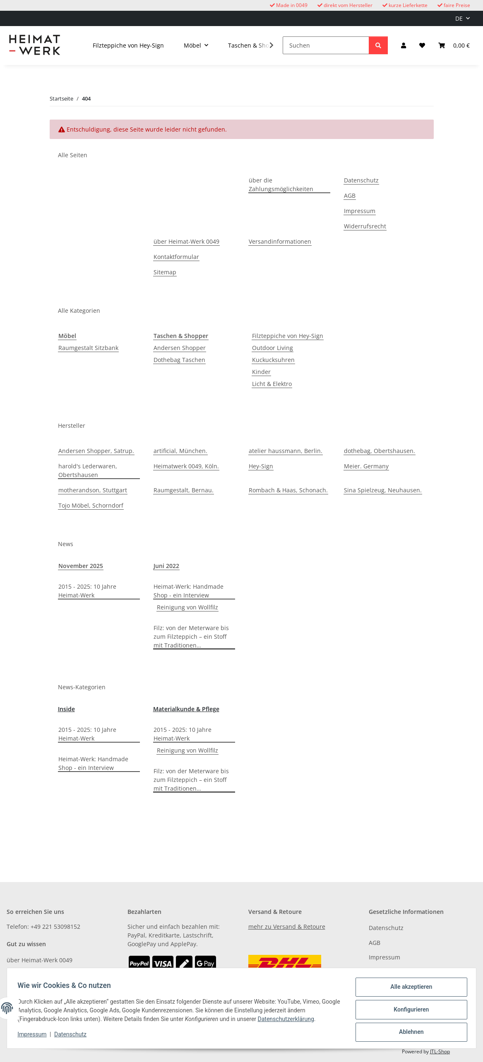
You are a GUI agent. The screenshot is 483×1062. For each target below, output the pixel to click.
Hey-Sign (261, 466)
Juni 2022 (166, 566)
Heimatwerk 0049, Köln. (186, 466)
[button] (403, 45)
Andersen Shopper (180, 348)
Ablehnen (408, 1032)
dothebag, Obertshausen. (379, 451)
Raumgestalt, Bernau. (184, 490)
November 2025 (80, 566)
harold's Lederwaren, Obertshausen (87, 470)
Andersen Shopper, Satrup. (96, 451)
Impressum (34, 1036)
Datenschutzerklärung (288, 1021)
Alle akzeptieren (408, 989)
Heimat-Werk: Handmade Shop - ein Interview (188, 591)
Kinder (261, 372)
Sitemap (165, 272)
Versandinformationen (280, 241)
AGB (350, 195)
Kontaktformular (176, 257)
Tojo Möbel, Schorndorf (90, 505)
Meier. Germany (366, 466)
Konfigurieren (408, 1011)
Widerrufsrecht (365, 226)
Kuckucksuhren (273, 360)
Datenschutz (73, 1036)
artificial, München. (180, 451)
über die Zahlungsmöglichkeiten (281, 184)
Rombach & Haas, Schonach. (288, 490)
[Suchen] (326, 45)
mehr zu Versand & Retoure (286, 926)
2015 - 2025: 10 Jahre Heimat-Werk (87, 591)
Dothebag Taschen (179, 360)
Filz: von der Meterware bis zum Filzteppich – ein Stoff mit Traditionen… (191, 636)
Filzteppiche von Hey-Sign (287, 336)
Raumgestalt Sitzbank (88, 348)
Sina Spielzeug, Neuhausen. (383, 490)
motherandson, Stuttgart (92, 490)
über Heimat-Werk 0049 (186, 241)
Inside (66, 709)
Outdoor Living (272, 348)
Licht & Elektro (272, 384)
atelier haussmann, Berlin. (285, 451)
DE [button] (459, 18)
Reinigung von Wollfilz (187, 607)
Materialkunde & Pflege (186, 709)
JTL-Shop (440, 1051)
